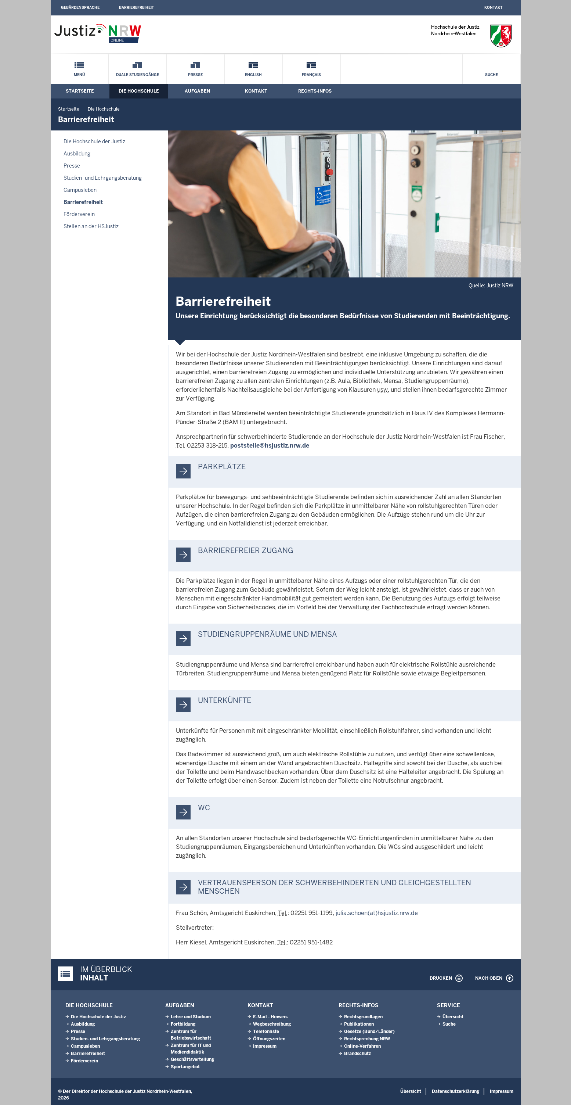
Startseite (80, 91)
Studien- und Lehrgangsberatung (103, 178)
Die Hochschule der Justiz (94, 141)
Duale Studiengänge (137, 74)
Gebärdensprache (80, 7)
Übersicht (452, 1017)
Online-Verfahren (362, 1046)
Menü (79, 74)
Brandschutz (357, 1053)
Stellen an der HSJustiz (91, 226)
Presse (195, 74)
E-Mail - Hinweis (270, 1017)
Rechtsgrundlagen (363, 1017)
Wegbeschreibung (272, 1024)
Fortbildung (183, 1024)
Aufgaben (197, 91)
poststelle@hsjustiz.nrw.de (269, 445)
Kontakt (493, 7)
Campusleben (80, 190)
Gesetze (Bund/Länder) (369, 1031)
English (253, 74)
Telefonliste (266, 1031)
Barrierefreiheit (136, 7)
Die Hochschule (139, 91)
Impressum (265, 1046)
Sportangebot (185, 1067)
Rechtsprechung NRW (367, 1039)
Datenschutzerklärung (455, 1091)
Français (311, 74)
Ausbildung (77, 153)
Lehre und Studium (191, 1017)
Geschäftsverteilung (192, 1059)
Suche (491, 74)
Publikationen (359, 1024)
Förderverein (79, 214)
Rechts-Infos (315, 91)
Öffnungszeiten (269, 1039)
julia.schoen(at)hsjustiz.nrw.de (377, 913)
